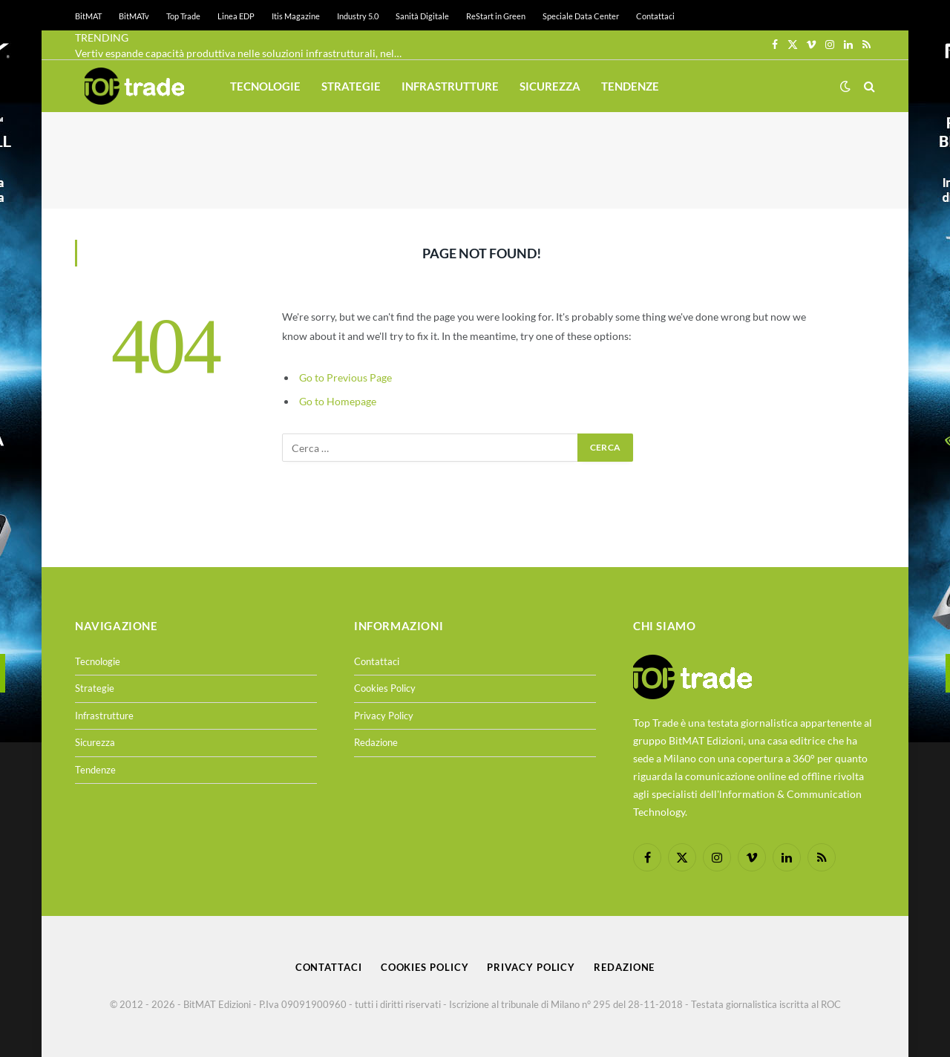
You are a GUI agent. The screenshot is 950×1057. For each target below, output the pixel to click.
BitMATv (134, 16)
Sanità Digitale (422, 16)
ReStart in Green (495, 16)
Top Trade (183, 16)
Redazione (376, 742)
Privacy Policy (383, 715)
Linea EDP (236, 16)
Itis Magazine (296, 16)
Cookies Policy (385, 688)
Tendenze (630, 86)
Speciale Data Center (581, 16)
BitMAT (88, 16)
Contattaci (655, 16)
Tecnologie (265, 86)
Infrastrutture (450, 86)
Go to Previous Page (345, 377)
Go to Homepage (337, 401)
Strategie (351, 86)
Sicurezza (550, 86)
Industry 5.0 (358, 16)
